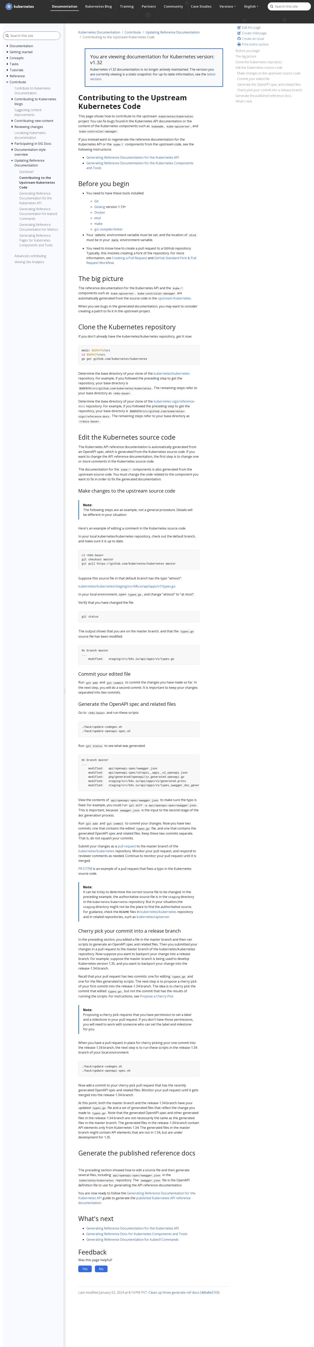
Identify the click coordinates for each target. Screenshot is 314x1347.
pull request (127, 846)
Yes (85, 1268)
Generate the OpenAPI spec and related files (269, 84)
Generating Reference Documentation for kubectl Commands (132, 1239)
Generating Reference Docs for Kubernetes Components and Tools (136, 1234)
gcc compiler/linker (108, 229)
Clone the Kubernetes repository (258, 62)
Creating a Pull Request (129, 258)
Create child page (252, 33)
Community (173, 6)
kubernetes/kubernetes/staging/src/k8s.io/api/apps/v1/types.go (126, 586)
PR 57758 (85, 868)
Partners (149, 6)
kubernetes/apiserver (153, 917)
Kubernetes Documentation (99, 32)
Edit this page (249, 27)
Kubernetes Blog (98, 6)
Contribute (133, 32)
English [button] (250, 6)
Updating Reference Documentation (172, 32)
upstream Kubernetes (174, 298)
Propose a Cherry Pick (156, 996)
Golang (99, 207)
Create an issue (250, 39)
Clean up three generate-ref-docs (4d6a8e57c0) (184, 1292)
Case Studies (201, 6)
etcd (97, 218)
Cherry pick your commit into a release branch (269, 90)
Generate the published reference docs (263, 95)
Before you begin (247, 51)
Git (96, 201)
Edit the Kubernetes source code (258, 67)
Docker (99, 212)
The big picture (245, 56)
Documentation (64, 6)
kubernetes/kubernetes (172, 373)
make (98, 223)
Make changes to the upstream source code (268, 73)
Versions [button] (226, 6)
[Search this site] (293, 6)
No (101, 1268)
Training (127, 6)
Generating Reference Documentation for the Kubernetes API (132, 157)
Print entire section (253, 44)
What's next (243, 101)
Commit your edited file (253, 79)
